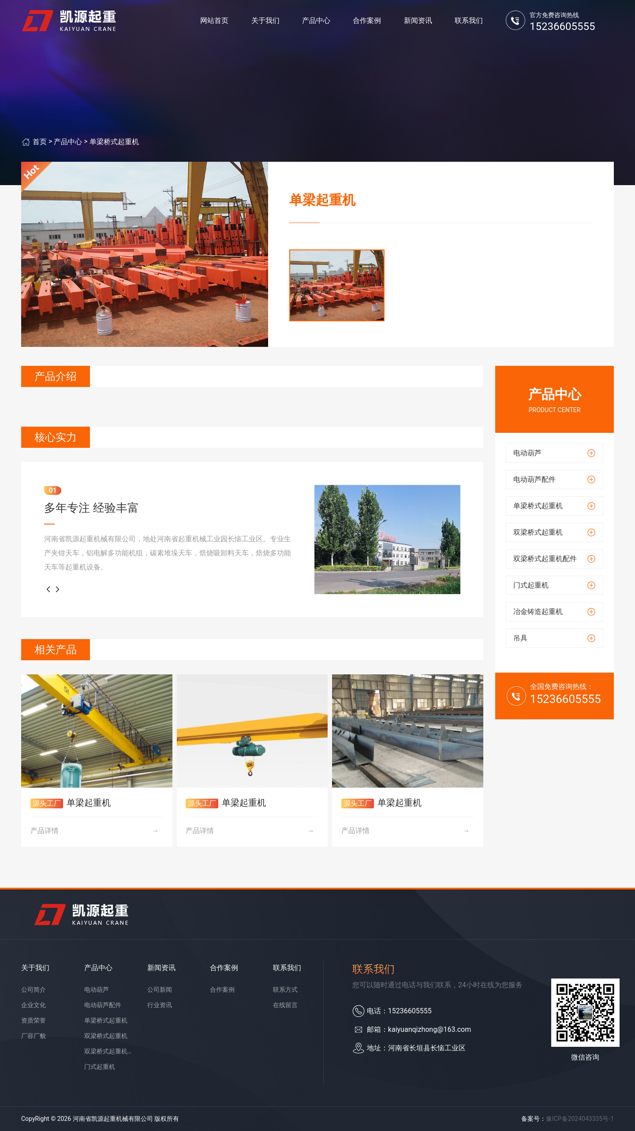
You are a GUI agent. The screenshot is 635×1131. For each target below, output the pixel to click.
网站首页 (214, 22)
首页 (40, 142)
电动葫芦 (96, 989)
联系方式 (285, 989)
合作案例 (367, 22)
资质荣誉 (33, 1020)
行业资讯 (159, 1004)
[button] (48, 589)
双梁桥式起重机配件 (109, 1051)
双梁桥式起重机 (105, 1035)
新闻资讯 (418, 22)
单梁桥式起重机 (114, 142)
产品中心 (316, 22)
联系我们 (469, 22)
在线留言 (285, 1004)
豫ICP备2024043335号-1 (580, 1118)
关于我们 (265, 22)
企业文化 (33, 1004)
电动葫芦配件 (102, 1004)
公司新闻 (159, 989)
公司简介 (33, 989)
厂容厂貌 (33, 1035)
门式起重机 (99, 1066)
